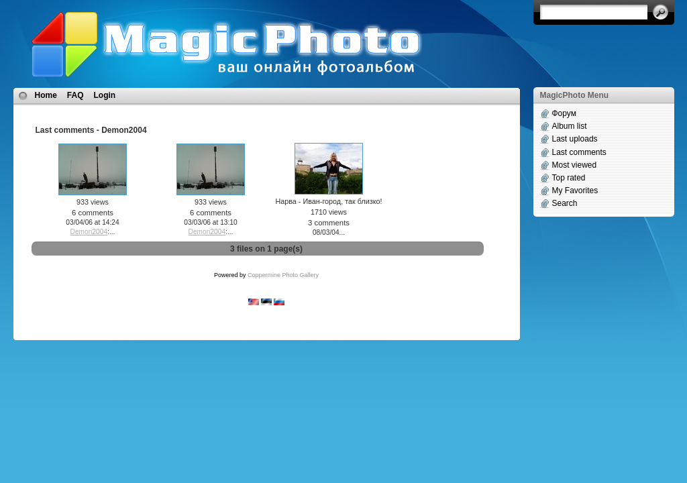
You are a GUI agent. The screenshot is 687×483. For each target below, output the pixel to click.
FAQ (75, 95)
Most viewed (574, 165)
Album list (569, 126)
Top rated (569, 177)
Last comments (579, 152)
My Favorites (575, 190)
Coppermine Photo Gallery (283, 275)
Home (46, 95)
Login (105, 95)
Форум (564, 113)
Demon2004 (89, 231)
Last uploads (575, 139)
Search (565, 203)
